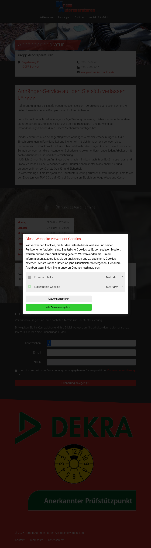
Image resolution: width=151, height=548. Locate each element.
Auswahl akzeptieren (48, 303)
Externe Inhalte (40, 281)
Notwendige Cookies (44, 291)
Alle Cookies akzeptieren (102, 303)
